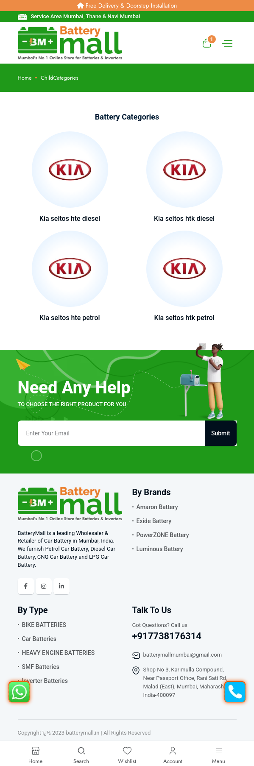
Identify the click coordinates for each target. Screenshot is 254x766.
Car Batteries (39, 638)
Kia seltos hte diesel (69, 218)
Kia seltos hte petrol (69, 318)
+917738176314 (166, 636)
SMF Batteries (40, 666)
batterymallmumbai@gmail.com (182, 655)
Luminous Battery (160, 549)
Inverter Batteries (45, 680)
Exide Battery (154, 521)
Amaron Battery (157, 507)
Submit (220, 433)
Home (25, 78)
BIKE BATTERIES (44, 624)
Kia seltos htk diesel (184, 218)
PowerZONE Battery (163, 535)
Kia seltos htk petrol (184, 318)
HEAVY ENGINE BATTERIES (58, 652)
